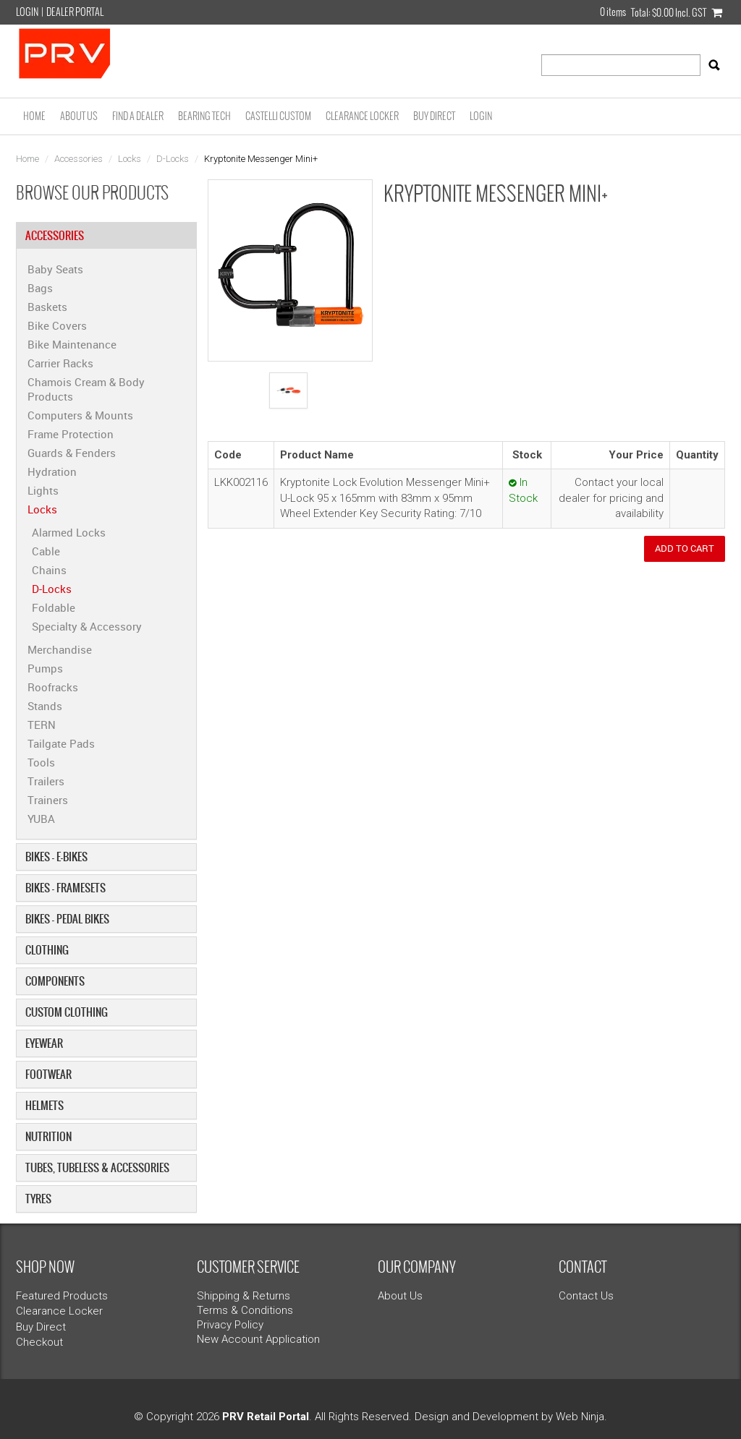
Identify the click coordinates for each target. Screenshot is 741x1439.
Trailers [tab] (45, 781)
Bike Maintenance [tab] (72, 344)
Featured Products (62, 1295)
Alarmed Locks (69, 532)
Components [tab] (55, 981)
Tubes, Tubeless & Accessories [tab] (97, 1167)
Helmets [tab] (44, 1105)
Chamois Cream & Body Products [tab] (86, 389)
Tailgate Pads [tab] (61, 743)
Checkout (39, 1342)
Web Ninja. (581, 1416)
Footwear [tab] (48, 1074)
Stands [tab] (44, 706)
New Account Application (258, 1339)
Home (34, 116)
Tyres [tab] (38, 1198)
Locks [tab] (42, 509)
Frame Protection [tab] (70, 434)
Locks (129, 158)
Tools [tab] (41, 762)
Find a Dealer (138, 116)
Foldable (53, 607)
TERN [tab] (41, 724)
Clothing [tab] (47, 949)
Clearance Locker (362, 116)
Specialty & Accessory (87, 626)
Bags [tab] (40, 288)
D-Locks (172, 158)
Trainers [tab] (47, 800)
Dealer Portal (74, 12)
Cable (46, 551)
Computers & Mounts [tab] (80, 415)
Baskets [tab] (47, 306)
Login (27, 12)
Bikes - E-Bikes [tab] (56, 856)
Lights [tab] (43, 490)
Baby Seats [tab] (55, 269)
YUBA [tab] (41, 818)
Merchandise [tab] (59, 649)
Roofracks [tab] (52, 687)
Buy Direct (434, 116)
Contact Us (586, 1295)
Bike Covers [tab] (57, 325)
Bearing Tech (204, 116)
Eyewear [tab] (44, 1043)
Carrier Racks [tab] (60, 363)
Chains (49, 570)
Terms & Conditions (245, 1310)
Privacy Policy (230, 1324)
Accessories (78, 158)
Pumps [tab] (45, 668)
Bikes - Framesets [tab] (65, 887)
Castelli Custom (278, 116)
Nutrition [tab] (48, 1136)
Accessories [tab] (54, 235)
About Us (79, 116)
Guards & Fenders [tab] (71, 452)
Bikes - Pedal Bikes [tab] (67, 918)
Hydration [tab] (52, 471)
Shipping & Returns (243, 1295)
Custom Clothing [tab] (66, 1012)
